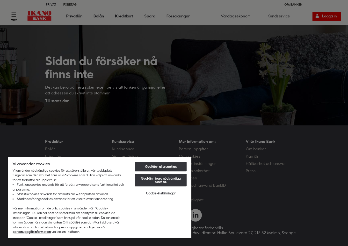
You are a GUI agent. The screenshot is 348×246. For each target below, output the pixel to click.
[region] (99, 197)
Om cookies (71, 222)
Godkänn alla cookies (161, 167)
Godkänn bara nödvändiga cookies (161, 180)
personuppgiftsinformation (32, 232)
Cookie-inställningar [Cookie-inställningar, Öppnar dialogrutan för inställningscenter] (161, 193)
